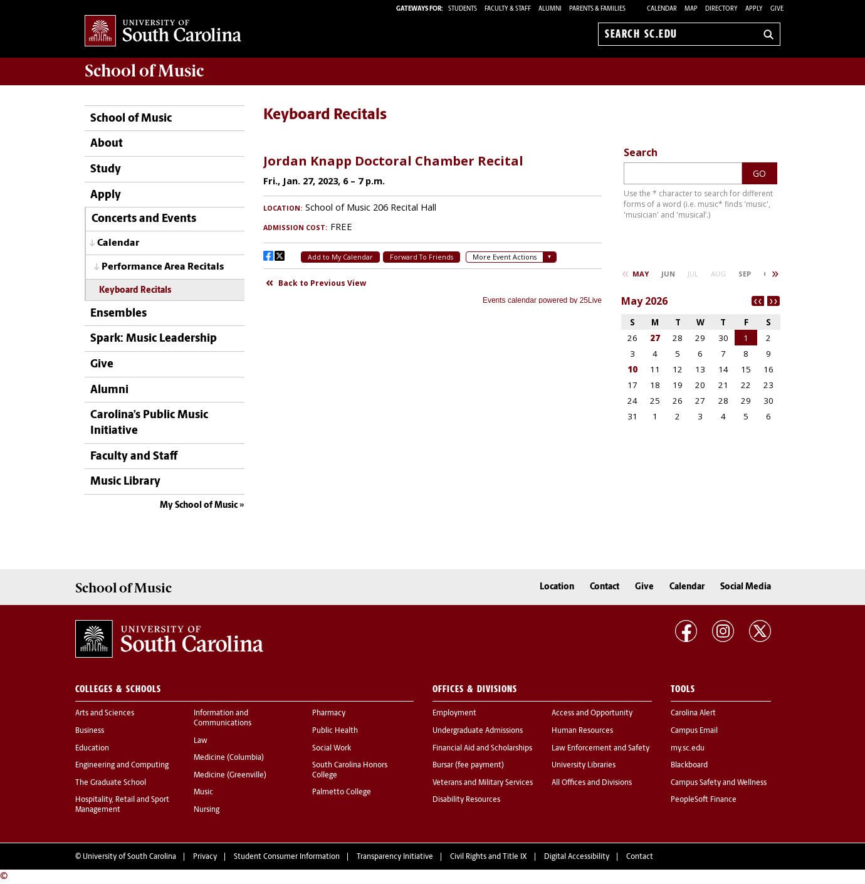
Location (557, 587)
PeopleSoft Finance (704, 800)
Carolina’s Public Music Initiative (149, 423)
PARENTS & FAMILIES (597, 9)
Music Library (125, 482)
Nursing (206, 810)
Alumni (109, 390)
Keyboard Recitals (135, 291)
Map (691, 9)
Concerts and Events (144, 219)
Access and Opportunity (592, 713)
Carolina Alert (693, 713)
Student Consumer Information (287, 857)
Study (105, 170)
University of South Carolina (129, 857)
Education (92, 748)
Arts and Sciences (104, 713)
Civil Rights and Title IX (488, 857)
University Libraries (584, 765)
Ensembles (118, 314)
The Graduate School (110, 783)
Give (777, 9)
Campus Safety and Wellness (719, 783)
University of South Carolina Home (163, 31)
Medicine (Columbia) (229, 758)
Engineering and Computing (122, 765)
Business (89, 731)
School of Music (131, 119)
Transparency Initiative (395, 857)
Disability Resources (466, 800)
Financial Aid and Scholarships (482, 748)
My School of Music (199, 505)
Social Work (331, 748)
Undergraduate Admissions (477, 731)
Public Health (335, 731)
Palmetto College (341, 792)
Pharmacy (328, 713)
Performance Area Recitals (163, 267)
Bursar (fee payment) (468, 765)
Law (200, 741)
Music (203, 792)
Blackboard (689, 765)
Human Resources (582, 731)
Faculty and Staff (133, 457)
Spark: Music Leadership (153, 339)
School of (144, 70)
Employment (454, 713)
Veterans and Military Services (482, 783)
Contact (604, 587)
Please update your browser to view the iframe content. (432, 224)
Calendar (662, 9)
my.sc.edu (688, 748)
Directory (721, 9)
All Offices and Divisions (592, 783)
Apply (754, 9)
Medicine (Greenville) (230, 775)
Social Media (745, 587)
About (106, 144)
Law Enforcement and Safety (600, 748)
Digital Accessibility (576, 857)
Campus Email (694, 731)
